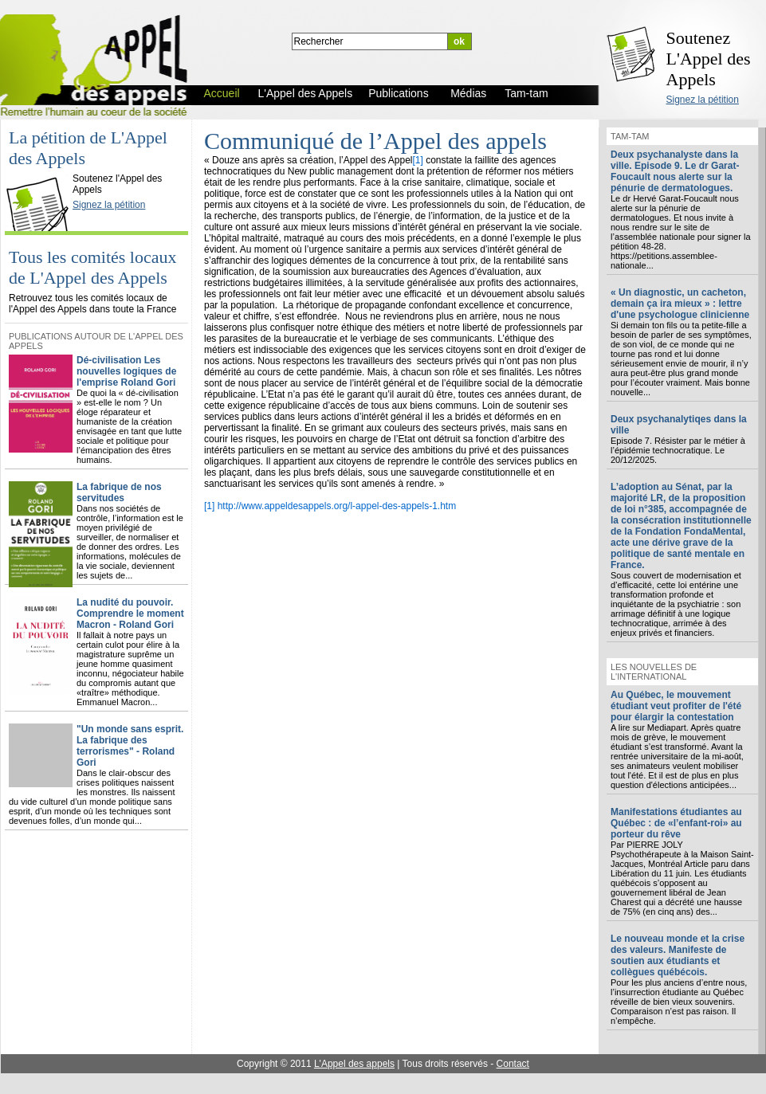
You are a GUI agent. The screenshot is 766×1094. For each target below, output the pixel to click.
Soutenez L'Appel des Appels (708, 58)
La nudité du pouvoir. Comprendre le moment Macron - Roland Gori (130, 613)
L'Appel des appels (354, 1063)
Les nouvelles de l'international (654, 671)
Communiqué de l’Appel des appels (375, 140)
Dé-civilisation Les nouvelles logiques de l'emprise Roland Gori (126, 371)
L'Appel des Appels (41, 165)
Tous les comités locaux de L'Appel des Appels (92, 267)
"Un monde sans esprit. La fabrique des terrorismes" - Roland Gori (130, 745)
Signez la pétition (702, 99)
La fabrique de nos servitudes (119, 492)
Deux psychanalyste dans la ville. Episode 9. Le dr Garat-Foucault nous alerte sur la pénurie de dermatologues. (675, 171)
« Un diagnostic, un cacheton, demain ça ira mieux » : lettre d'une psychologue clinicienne (680, 303)
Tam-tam (630, 136)
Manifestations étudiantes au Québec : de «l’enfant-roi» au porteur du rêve (676, 823)
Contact (513, 1063)
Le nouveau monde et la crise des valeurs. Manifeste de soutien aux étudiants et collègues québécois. (677, 955)
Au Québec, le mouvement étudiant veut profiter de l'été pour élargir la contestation (676, 706)
